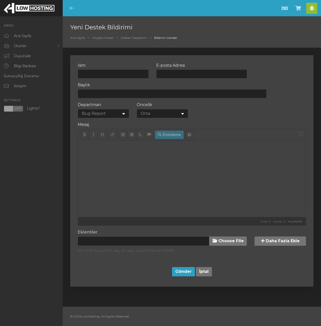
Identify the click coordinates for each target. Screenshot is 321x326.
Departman (89, 104)
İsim (82, 65)
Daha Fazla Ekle (280, 240)
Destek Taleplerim (134, 38)
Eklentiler (88, 232)
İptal (204, 271)
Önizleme (169, 134)
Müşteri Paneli (103, 38)
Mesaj (83, 124)
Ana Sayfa (77, 38)
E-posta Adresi (170, 65)
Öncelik (144, 104)
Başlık (84, 85)
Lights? (22, 109)
